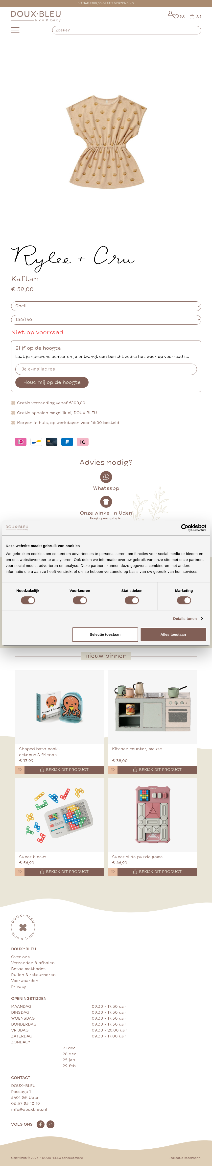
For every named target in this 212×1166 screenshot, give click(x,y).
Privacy (18, 986)
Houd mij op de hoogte (52, 382)
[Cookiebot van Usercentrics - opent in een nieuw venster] (184, 527)
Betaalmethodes (28, 968)
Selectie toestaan (105, 634)
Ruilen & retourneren (33, 974)
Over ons (20, 956)
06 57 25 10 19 (25, 1103)
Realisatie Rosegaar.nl (184, 1158)
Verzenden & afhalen (33, 962)
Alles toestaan (173, 634)
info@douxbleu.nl (29, 1109)
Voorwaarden (24, 980)
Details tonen (185, 618)
